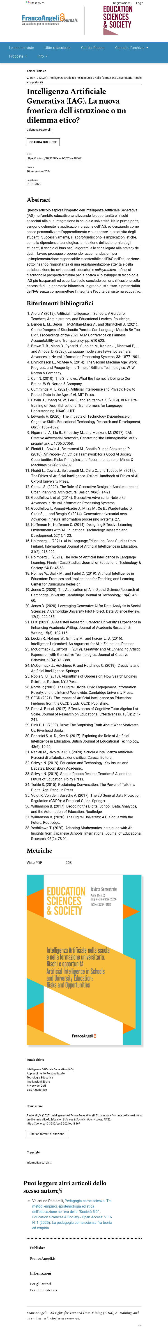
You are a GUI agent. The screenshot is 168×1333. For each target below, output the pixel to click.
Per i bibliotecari (43, 1290)
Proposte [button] (16, 56)
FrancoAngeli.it (42, 1258)
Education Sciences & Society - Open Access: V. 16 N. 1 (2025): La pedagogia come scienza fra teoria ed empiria (72, 1222)
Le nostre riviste (21, 48)
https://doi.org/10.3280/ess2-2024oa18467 (54, 158)
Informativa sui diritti (39, 1162)
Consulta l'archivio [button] (130, 48)
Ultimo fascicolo (58, 48)
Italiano (38, 3)
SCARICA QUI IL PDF (43, 142)
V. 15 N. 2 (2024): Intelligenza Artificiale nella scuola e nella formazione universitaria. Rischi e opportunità (84, 80)
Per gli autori (40, 1284)
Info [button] (41, 56)
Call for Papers (92, 48)
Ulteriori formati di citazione (47, 1134)
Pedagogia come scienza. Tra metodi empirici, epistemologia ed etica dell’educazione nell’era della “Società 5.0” (72, 1206)
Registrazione (122, 3)
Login (139, 3)
